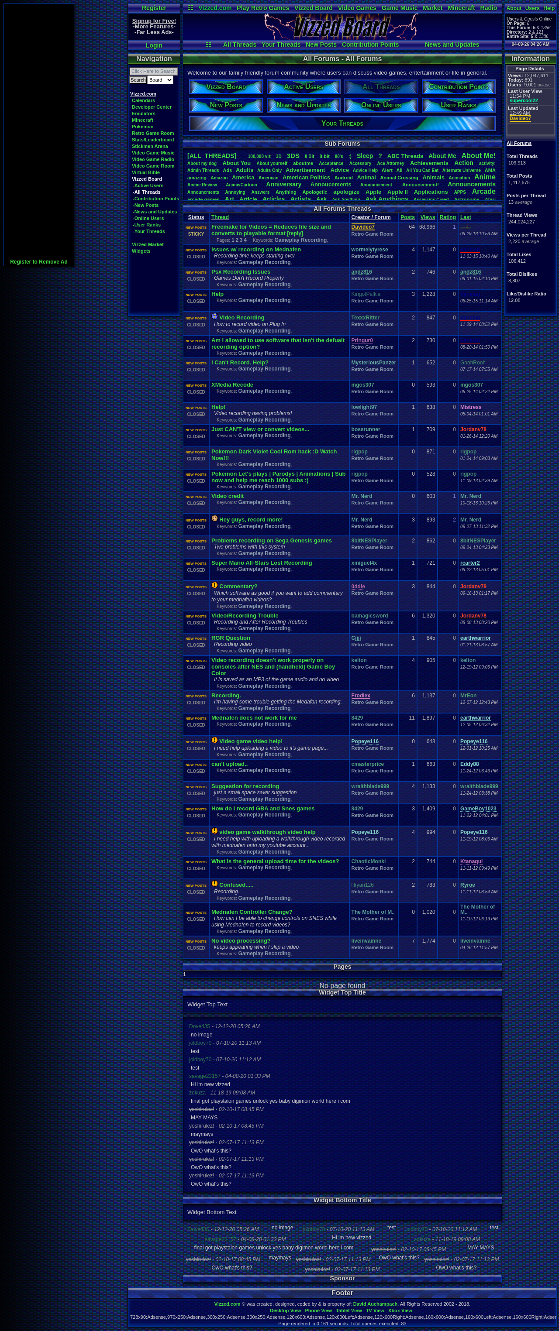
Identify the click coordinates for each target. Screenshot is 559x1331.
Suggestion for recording (245, 786)
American (269, 177)
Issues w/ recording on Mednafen (256, 249)
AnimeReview (202, 184)
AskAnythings (387, 199)
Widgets (141, 251)
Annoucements (331, 184)
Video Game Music (153, 152)
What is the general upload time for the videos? (275, 861)
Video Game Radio (153, 159)
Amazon (219, 177)
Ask (321, 199)
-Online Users (148, 218)
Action (463, 162)
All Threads (239, 44)
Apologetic (315, 192)
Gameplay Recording (300, 240)
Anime (485, 177)
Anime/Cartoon (241, 184)
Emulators (143, 113)
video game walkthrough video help (267, 832)
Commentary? (238, 586)
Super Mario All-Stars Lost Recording (261, 562)
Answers (261, 192)
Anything (286, 192)
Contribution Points (370, 44)
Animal (366, 177)
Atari (490, 199)
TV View (375, 1310)
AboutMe (442, 155)
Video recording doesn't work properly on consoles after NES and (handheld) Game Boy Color (273, 666)
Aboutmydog (202, 163)
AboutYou (236, 163)
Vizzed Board (313, 7)
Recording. (226, 695)
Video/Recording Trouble (245, 615)
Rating (448, 217)
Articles (273, 199)
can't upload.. (229, 764)
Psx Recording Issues (240, 271)
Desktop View (285, 1310)
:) (350, 156)
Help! (218, 407)
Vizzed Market (148, 244)
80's (339, 156)
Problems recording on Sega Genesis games (271, 540)
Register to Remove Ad (39, 262)
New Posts (321, 44)
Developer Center (152, 107)
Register (154, 7)
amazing (197, 177)
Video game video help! (251, 741)
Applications (431, 192)
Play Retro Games (263, 7)
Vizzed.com (214, 7)
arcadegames (203, 199)
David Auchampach (375, 1304)
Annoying (235, 192)
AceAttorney (390, 163)
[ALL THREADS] (211, 155)
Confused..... (236, 885)
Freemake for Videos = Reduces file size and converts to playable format (271, 230)
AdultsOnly (269, 170)
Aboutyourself (271, 163)
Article (248, 199)
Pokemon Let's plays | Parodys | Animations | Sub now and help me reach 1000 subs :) (278, 477)
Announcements (472, 184)
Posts (407, 217)
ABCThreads (405, 156)
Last (465, 217)
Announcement (376, 184)
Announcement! (420, 184)
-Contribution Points (156, 198)
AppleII (397, 192)
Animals (433, 177)
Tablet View (349, 1310)
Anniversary (283, 184)
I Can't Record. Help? (240, 362)
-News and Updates (155, 211)
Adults (244, 170)
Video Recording (241, 317)
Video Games (357, 7)
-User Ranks (147, 224)
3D (279, 156)
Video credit (227, 496)
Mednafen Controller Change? (252, 912)
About (514, 8)
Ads (227, 170)
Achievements (429, 163)
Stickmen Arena (150, 146)
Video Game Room (153, 165)
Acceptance (331, 163)
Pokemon (143, 126)
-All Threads (147, 192)
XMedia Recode (232, 384)
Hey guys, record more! (251, 519)
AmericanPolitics (306, 177)
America (243, 177)
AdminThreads (203, 170)
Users (532, 8)
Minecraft (461, 7)
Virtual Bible (146, 172)
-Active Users (148, 185)
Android (344, 177)
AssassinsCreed (431, 199)
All (400, 170)
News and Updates (452, 44)
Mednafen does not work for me (254, 717)
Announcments (203, 192)
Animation (459, 177)
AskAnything (346, 199)
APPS (460, 192)
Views (428, 217)
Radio (488, 7)
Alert (387, 170)
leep (365, 155)
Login (154, 45)
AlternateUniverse (461, 170)
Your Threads (281, 44)
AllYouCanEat (422, 170)
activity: (487, 163)
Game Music (400, 7)
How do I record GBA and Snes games (262, 808)
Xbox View (400, 1310)
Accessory (360, 163)
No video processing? (241, 940)
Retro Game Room (153, 133)
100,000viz (259, 156)
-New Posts (146, 205)
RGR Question (230, 638)
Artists (300, 198)
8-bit (325, 156)
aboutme (303, 163)
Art (230, 198)
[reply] (295, 233)
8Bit (309, 156)
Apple (373, 192)
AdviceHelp (365, 170)
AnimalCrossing (399, 177)
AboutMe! (479, 155)
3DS (293, 155)
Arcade (484, 191)
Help (549, 8)
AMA (490, 170)
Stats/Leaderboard (153, 139)
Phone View (318, 1310)
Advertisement (306, 170)
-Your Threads (149, 231)
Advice (340, 170)
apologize (346, 192)
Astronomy (467, 199)
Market (432, 7)
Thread (220, 217)
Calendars (143, 100)
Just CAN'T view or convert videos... (260, 429)
